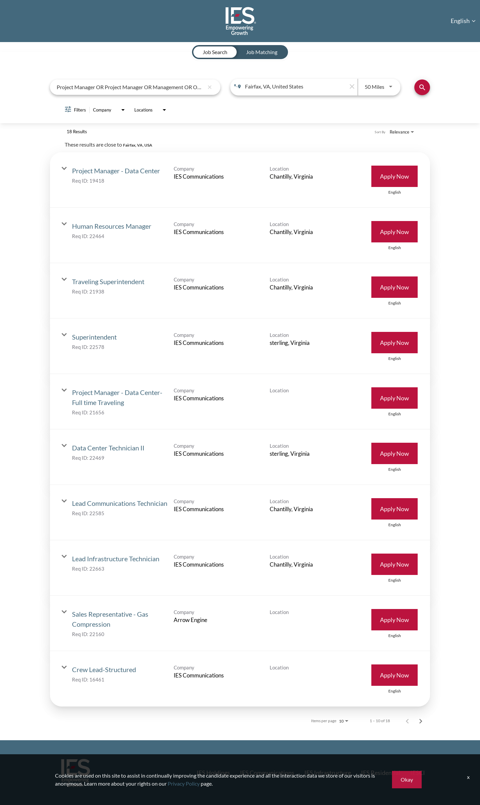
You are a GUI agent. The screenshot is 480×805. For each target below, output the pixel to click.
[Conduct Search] (422, 87)
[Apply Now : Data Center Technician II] (394, 453)
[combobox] (130, 87)
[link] (240, 180)
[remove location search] (351, 86)
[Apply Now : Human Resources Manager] (394, 231)
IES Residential (380, 772)
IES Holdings (213, 772)
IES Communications (267, 772)
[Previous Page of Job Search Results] (407, 721)
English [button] (463, 20)
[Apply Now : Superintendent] (394, 342)
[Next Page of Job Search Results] (420, 721)
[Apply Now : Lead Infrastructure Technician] (394, 564)
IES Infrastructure (327, 772)
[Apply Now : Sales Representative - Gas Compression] (394, 619)
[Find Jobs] (422, 87)
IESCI (417, 772)
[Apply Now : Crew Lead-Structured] (394, 675)
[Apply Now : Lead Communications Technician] (394, 509)
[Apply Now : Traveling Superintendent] (394, 287)
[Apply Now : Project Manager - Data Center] (394, 176)
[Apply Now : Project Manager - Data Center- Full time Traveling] (394, 398)
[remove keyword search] (210, 87)
